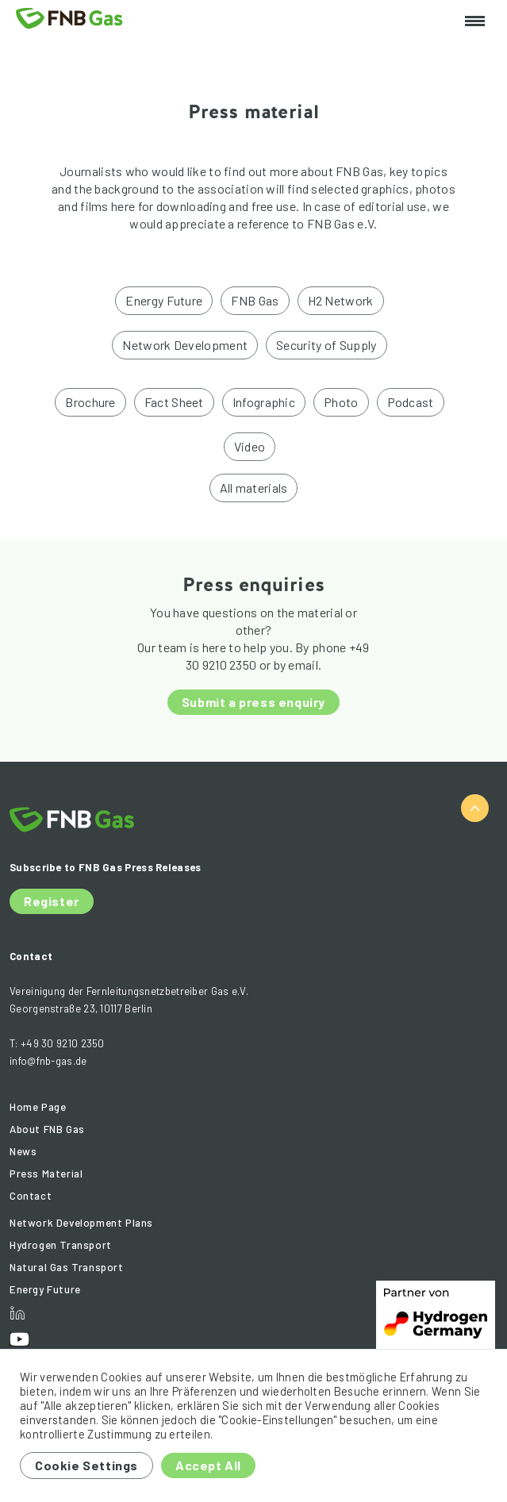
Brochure (90, 401)
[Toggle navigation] (475, 22)
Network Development (185, 344)
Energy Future (163, 300)
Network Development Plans (81, 1222)
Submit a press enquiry (253, 701)
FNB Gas (254, 300)
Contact (31, 1195)
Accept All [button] (208, 1465)
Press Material (46, 1173)
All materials (254, 487)
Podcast (410, 401)
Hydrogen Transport (61, 1245)
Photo (341, 401)
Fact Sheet (174, 401)
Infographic (263, 401)
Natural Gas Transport (67, 1267)
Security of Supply (326, 344)
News (23, 1151)
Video (250, 446)
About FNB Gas (47, 1129)
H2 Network (341, 300)
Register (51, 900)
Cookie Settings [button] (86, 1465)
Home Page (38, 1107)
